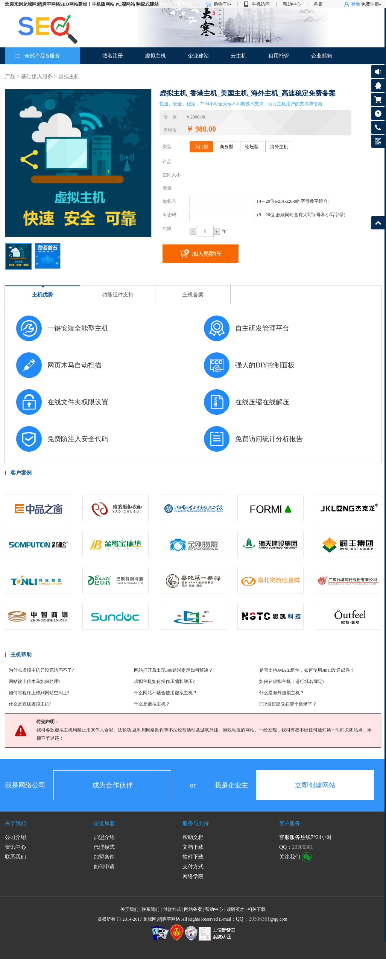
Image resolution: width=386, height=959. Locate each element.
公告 (377, 71)
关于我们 (15, 823)
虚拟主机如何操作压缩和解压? (164, 681)
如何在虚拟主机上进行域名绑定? (291, 681)
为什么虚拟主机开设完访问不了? (41, 670)
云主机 (238, 56)
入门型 (201, 146)
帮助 (377, 113)
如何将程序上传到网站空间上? (39, 692)
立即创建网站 (315, 785)
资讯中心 (15, 847)
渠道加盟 (104, 823)
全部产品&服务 (42, 56)
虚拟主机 (155, 56)
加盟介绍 (104, 837)
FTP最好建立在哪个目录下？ (288, 704)
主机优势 (42, 294)
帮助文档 (193, 837)
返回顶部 (377, 222)
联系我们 (15, 857)
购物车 (222, 4)
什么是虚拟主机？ (152, 704)
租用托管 (278, 56)
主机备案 (193, 294)
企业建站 (198, 56)
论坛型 (251, 146)
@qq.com (261, 919)
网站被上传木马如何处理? (34, 681)
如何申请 (104, 866)
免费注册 (370, 4)
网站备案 (193, 909)
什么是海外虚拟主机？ (281, 692)
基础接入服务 (37, 76)
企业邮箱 (321, 56)
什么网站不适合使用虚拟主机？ (165, 692)
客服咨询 (377, 85)
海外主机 (279, 146)
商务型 (226, 146)
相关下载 (257, 909)
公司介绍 (15, 837)
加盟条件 (104, 857)
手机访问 (261, 4)
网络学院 (193, 876)
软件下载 (193, 857)
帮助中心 (292, 4)
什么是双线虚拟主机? (30, 704)
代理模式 (104, 847)
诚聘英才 (235, 909)
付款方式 (172, 909)
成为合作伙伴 (112, 785)
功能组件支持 (118, 294)
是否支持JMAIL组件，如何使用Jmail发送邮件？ (306, 670)
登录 (355, 4)
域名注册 (112, 56)
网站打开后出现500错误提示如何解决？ (173, 670)
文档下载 (193, 847)
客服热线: (377, 127)
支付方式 (193, 866)
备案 (318, 4)
